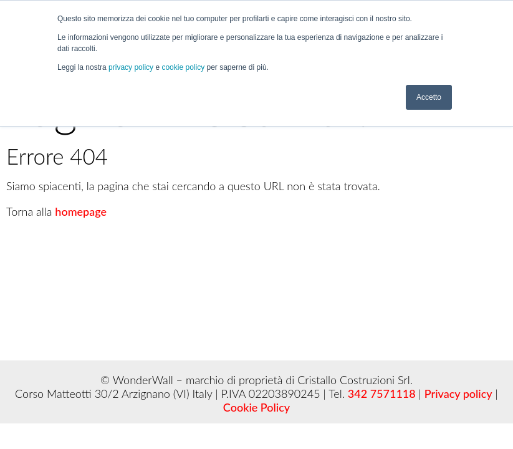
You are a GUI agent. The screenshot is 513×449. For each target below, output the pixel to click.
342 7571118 (382, 393)
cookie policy (183, 67)
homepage (81, 211)
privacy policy (131, 67)
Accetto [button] (428, 96)
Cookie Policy (256, 407)
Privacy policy (458, 393)
